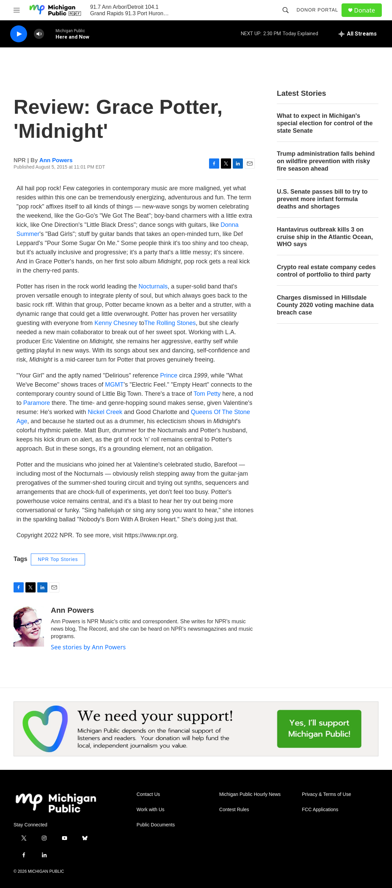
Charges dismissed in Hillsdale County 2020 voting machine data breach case (325, 305)
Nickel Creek (105, 412)
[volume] (39, 34)
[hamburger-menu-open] (16, 10)
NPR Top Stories (58, 559)
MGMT (114, 384)
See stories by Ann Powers (88, 647)
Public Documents (156, 824)
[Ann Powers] (29, 626)
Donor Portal (317, 10)
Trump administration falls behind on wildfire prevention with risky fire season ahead (326, 161)
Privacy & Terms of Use (326, 794)
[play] (18, 34)
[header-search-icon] (285, 10)
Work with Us (150, 809)
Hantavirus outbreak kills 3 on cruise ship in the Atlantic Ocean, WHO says (325, 237)
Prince (169, 375)
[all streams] (357, 33)
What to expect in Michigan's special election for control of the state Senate (325, 123)
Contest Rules (234, 809)
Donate (364, 10)
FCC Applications (320, 809)
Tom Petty (207, 393)
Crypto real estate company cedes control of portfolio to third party (326, 271)
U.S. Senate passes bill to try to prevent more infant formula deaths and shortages (322, 199)
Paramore (36, 402)
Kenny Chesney (116, 323)
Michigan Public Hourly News (250, 794)
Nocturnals (153, 286)
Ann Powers (56, 160)
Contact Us (148, 794)
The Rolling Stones (170, 323)
